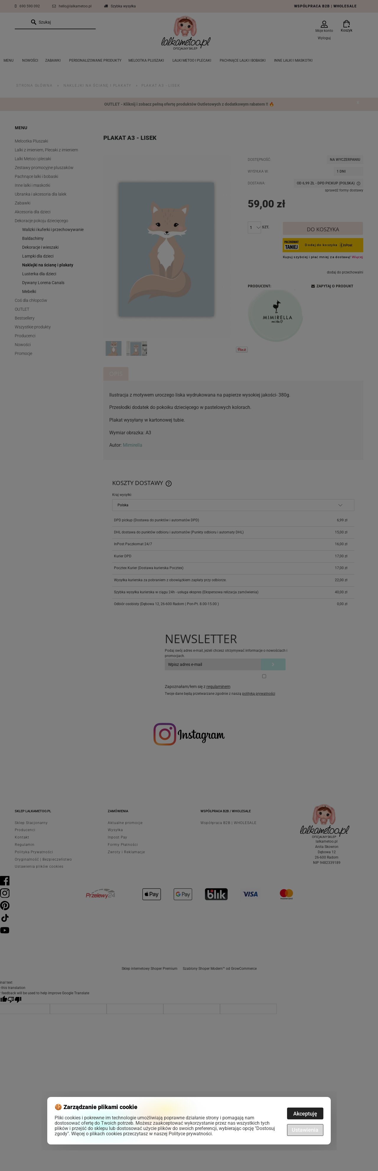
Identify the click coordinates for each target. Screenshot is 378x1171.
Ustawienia (305, 1130)
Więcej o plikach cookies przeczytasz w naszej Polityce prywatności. (142, 1133)
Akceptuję (305, 1114)
